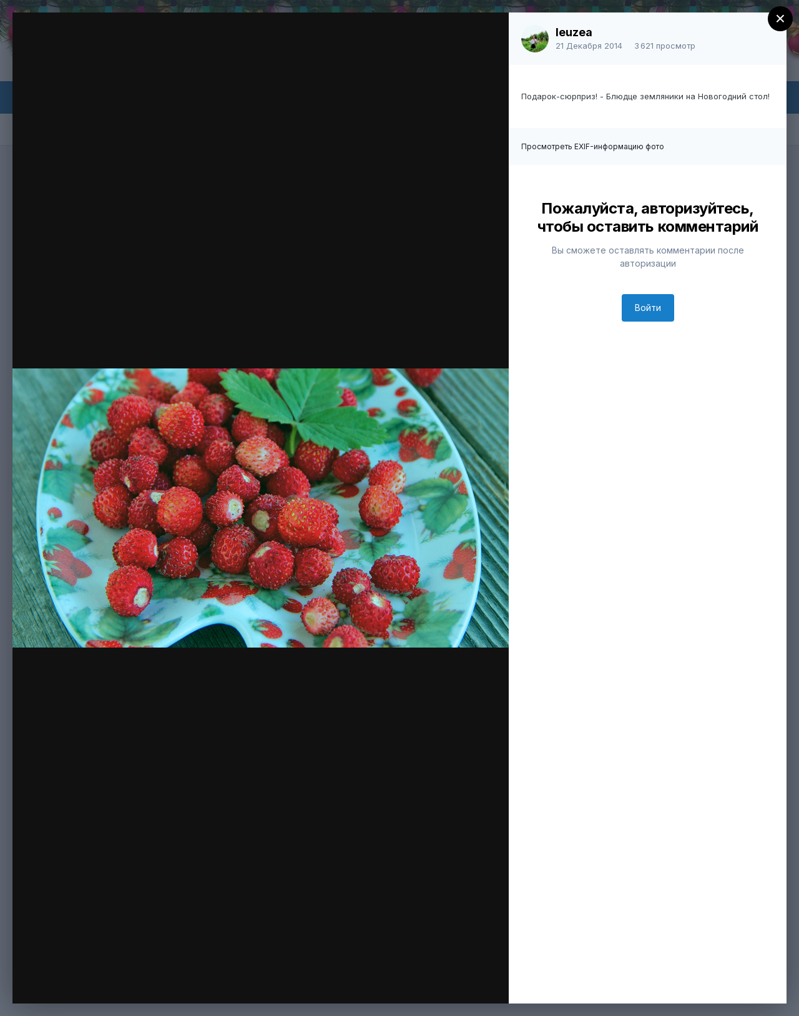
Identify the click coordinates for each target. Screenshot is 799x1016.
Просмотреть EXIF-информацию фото (592, 146)
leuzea (574, 32)
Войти (648, 307)
